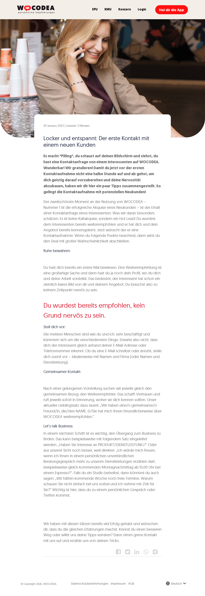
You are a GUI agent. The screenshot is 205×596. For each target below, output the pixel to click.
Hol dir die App (171, 10)
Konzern (124, 9)
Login (142, 9)
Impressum (118, 583)
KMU (108, 9)
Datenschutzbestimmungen (89, 583)
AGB (131, 583)
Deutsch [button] (176, 583)
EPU (95, 9)
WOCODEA (49, 584)
